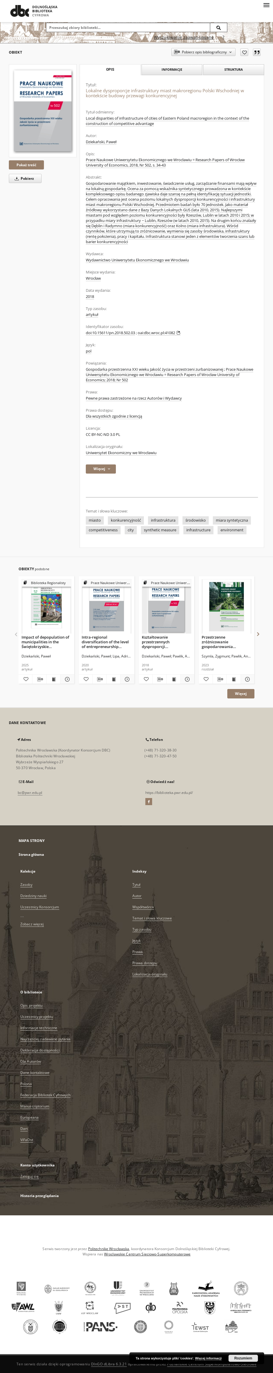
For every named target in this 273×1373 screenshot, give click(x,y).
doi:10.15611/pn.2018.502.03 (110, 332)
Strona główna (31, 854)
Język (136, 940)
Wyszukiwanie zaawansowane (184, 37)
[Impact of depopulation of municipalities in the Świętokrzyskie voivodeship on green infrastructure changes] (46, 606)
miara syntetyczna (232, 520)
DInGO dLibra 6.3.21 (109, 1364)
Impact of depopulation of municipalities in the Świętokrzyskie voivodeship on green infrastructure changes (45, 641)
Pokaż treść (26, 164)
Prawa (137, 951)
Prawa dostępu (144, 962)
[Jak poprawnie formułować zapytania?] (223, 37)
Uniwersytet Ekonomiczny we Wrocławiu (121, 452)
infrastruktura (163, 520)
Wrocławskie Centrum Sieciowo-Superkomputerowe (147, 1254)
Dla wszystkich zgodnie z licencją (114, 416)
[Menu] (266, 4)
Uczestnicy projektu (36, 1016)
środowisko (195, 520)
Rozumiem (243, 1358)
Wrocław (93, 278)
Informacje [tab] (172, 69)
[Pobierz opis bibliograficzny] (39, 679)
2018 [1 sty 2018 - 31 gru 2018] (90, 296)
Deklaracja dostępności (40, 1050)
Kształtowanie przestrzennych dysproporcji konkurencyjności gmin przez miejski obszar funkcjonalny (163, 641)
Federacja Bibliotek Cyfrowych (45, 1094)
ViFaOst (26, 1139)
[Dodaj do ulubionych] (244, 52)
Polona (26, 1083)
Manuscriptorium (34, 1106)
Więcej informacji (208, 1358)
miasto (95, 520)
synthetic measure (160, 530)
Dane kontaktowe (35, 1072)
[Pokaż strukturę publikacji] (46, 583)
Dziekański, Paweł (101, 141)
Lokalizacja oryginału (149, 974)
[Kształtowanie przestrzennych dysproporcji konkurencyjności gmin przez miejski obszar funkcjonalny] (166, 606)
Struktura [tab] (233, 69)
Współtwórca (143, 906)
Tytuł (136, 884)
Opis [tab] (110, 69)
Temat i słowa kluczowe (152, 918)
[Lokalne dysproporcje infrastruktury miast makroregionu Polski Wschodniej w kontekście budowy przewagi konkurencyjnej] (42, 110)
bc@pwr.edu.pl (30, 792)
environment (232, 530)
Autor (137, 895)
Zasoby (26, 884)
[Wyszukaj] (218, 27)
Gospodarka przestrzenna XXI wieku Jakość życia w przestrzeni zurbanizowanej (154, 369)
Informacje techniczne (38, 1027)
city (131, 530)
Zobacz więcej (32, 924)
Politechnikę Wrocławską (108, 1248)
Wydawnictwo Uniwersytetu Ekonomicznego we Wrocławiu (137, 260)
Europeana (29, 1117)
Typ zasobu (141, 929)
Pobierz (23, 178)
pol (88, 351)
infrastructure (198, 530)
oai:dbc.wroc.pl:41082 (159, 332)
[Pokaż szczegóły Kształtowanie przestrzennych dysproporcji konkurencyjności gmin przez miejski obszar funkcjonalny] (186, 679)
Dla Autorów (30, 1061)
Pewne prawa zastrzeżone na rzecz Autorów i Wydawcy (134, 398)
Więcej (241, 693)
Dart (24, 1128)
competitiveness (103, 530)
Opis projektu (31, 1005)
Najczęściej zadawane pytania (45, 1038)
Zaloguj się (29, 1176)
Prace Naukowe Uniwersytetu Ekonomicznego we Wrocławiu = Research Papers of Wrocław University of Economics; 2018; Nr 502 (169, 375)
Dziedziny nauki (33, 895)
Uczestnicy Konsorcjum (39, 906)
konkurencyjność (126, 520)
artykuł (92, 314)
